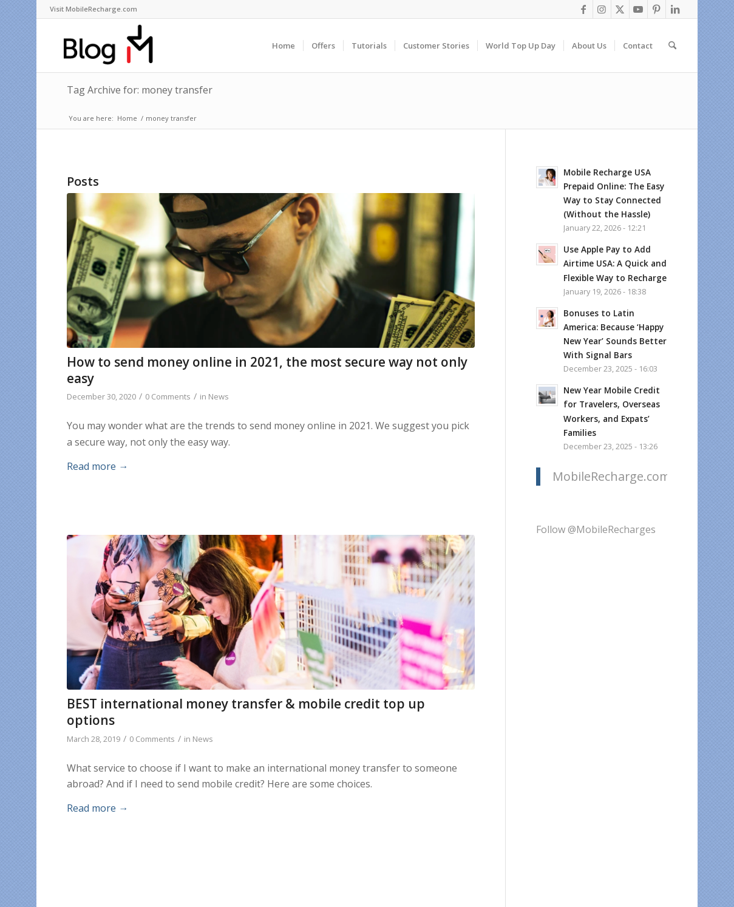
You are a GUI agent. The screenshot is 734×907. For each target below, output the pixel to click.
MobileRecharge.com (611, 476)
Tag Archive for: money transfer (139, 90)
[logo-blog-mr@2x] (115, 45)
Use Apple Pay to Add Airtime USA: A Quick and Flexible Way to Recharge (615, 263)
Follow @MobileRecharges (596, 529)
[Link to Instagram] (602, 9)
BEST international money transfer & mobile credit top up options (246, 712)
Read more (97, 466)
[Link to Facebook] (584, 9)
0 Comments (168, 396)
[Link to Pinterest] (656, 9)
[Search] (672, 45)
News (218, 396)
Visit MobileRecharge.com (93, 8)
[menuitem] (93, 9)
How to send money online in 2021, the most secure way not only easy (267, 370)
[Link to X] (620, 9)
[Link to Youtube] (638, 9)
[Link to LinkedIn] (675, 9)
